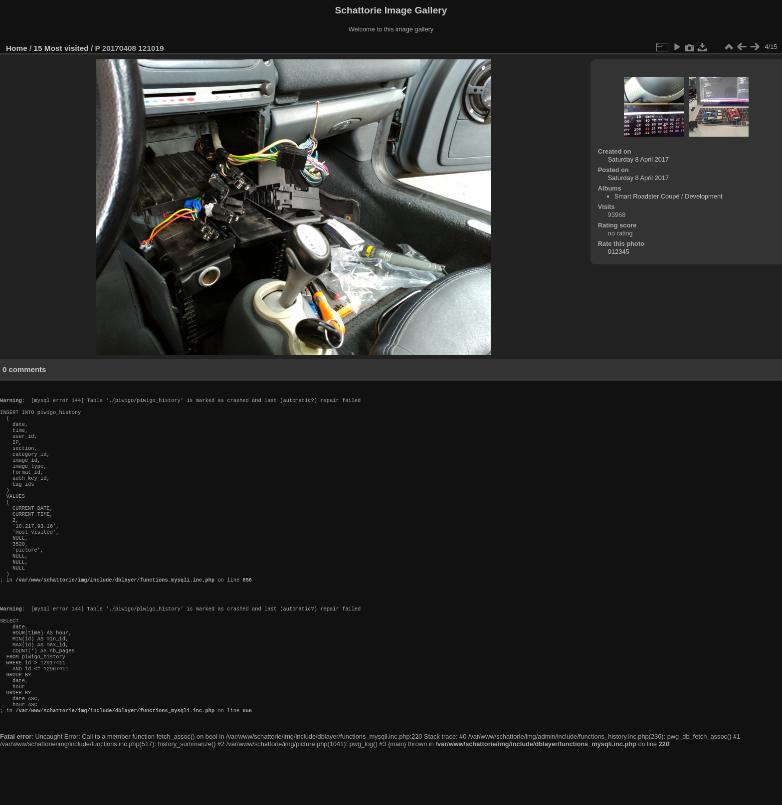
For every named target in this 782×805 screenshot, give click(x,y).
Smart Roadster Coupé (647, 196)
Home (16, 48)
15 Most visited (61, 48)
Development (703, 196)
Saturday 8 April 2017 (638, 159)
